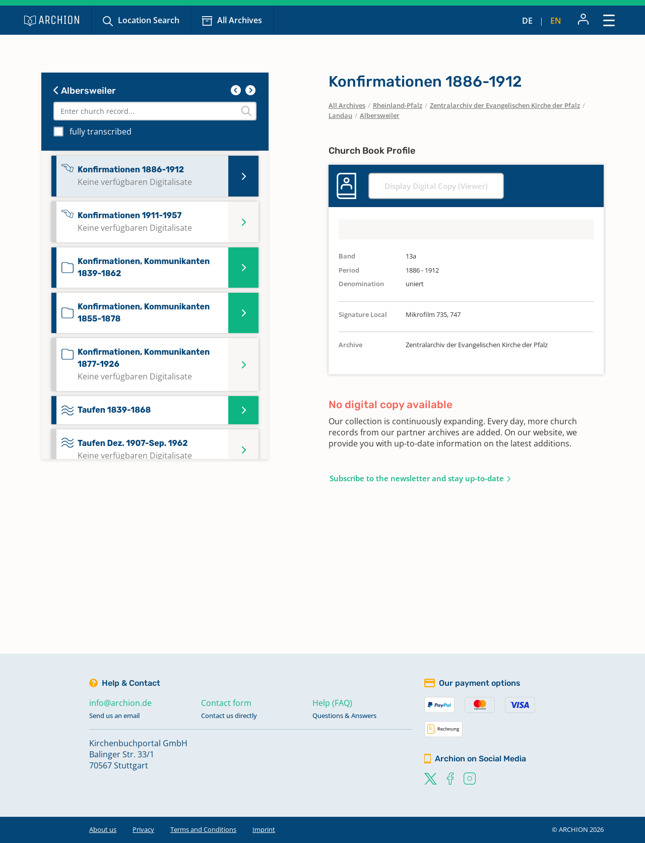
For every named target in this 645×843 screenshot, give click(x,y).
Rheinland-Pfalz (397, 105)
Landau (340, 115)
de (527, 20)
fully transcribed (101, 131)
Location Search (148, 20)
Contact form (226, 702)
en (555, 20)
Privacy (143, 829)
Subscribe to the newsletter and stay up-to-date (417, 478)
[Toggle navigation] (609, 20)
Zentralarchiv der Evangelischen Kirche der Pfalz (505, 105)
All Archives (239, 20)
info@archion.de (120, 702)
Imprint (263, 829)
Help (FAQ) (332, 702)
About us (102, 829)
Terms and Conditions (203, 829)
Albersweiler (84, 90)
